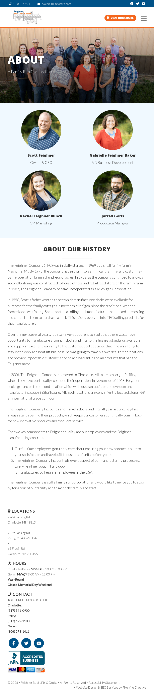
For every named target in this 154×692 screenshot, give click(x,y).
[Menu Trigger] (143, 17)
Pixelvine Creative (134, 687)
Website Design (86, 687)
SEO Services (109, 687)
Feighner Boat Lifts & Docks (28, 17)
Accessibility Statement (104, 682)
